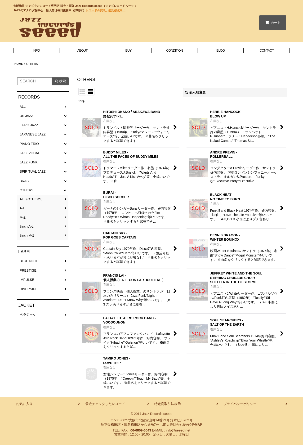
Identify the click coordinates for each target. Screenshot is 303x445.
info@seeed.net (178, 430)
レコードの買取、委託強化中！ (105, 10)
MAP (198, 425)
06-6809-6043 (140, 430)
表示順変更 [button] (195, 92)
